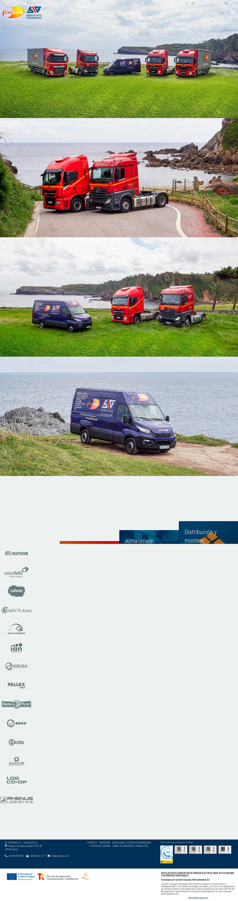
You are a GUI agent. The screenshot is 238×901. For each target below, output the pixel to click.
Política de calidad (100, 846)
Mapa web (105, 842)
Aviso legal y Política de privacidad (131, 842)
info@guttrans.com (60, 856)
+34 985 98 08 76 (210, 3)
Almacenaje (139, 535)
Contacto (92, 842)
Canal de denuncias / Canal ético (130, 846)
